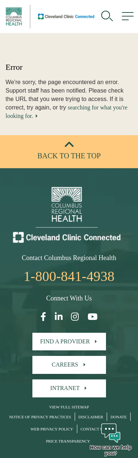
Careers (65, 364)
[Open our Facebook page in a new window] (43, 317)
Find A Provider (65, 341)
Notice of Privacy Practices (40, 417)
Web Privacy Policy (52, 429)
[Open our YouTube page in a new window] (93, 317)
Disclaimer (90, 417)
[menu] (127, 16)
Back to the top (68, 156)
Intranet (65, 388)
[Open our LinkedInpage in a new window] (59, 317)
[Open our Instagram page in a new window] (75, 317)
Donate (118, 417)
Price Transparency (68, 441)
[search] (107, 16)
